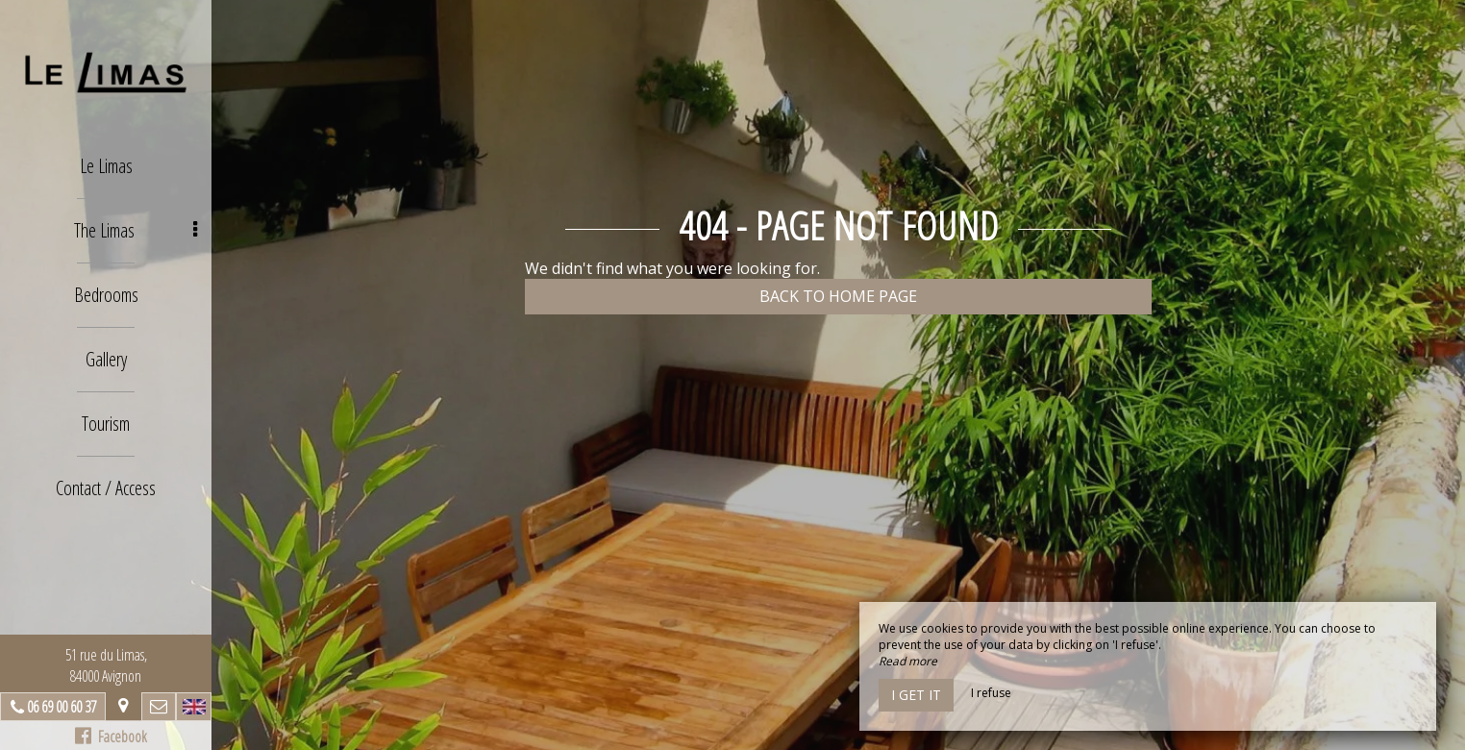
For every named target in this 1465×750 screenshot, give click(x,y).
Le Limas (106, 166)
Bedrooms (106, 295)
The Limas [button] (136, 230)
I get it (916, 695)
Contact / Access (106, 488)
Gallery (106, 359)
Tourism (106, 424)
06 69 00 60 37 (61, 706)
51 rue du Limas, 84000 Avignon (106, 665)
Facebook (111, 736)
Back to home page (838, 296)
